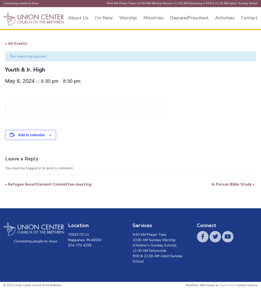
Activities (224, 18)
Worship (128, 18)
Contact (249, 18)
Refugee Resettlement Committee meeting (48, 184)
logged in (33, 168)
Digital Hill (226, 285)
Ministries (153, 18)
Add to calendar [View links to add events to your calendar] (31, 135)
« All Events (16, 43)
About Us (78, 18)
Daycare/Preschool (189, 18)
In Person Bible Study (233, 184)
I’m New (104, 18)
